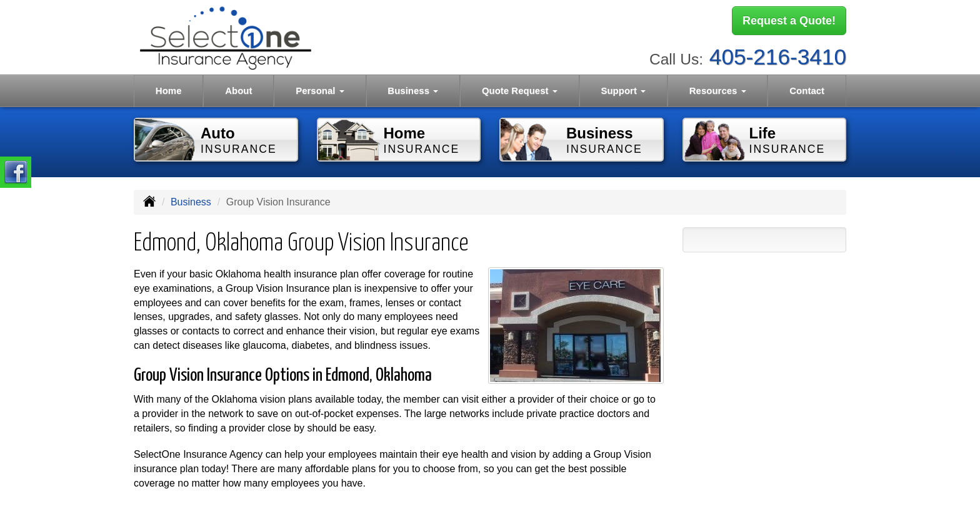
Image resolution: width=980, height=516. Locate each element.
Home (169, 90)
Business (191, 202)
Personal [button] (320, 90)
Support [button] (623, 90)
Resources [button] (717, 90)
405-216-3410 (777, 56)
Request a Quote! (789, 20)
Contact (806, 90)
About (238, 90)
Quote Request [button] (520, 90)
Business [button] (413, 90)
